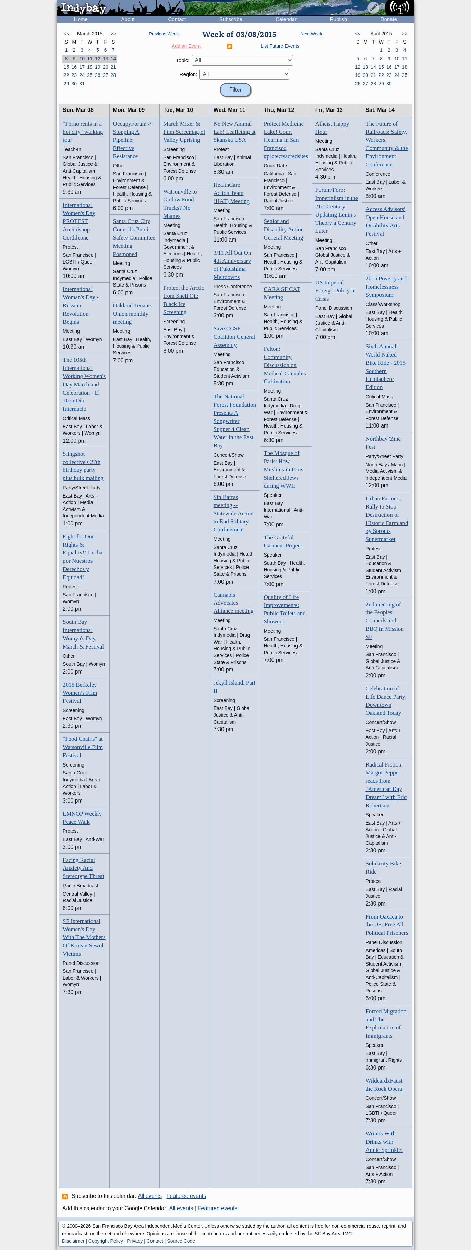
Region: (188, 74)
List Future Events (280, 46)
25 (90, 75)
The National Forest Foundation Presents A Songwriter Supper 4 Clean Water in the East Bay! (235, 421)
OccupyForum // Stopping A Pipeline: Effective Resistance (132, 140)
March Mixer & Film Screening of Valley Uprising (184, 131)
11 (90, 58)
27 (105, 75)
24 (82, 75)
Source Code (181, 1241)
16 (74, 67)
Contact (177, 19)
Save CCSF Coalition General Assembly (234, 336)
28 (113, 75)
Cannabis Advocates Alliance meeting (234, 603)
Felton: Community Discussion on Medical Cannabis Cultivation (285, 365)
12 (97, 58)
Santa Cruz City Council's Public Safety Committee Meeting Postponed (134, 237)
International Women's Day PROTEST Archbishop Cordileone (79, 221)
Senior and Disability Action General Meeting (284, 229)
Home (81, 19)
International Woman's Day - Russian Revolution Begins (81, 305)
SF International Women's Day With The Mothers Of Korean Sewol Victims (84, 937)
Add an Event (186, 46)
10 (82, 58)
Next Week (311, 33)
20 (105, 67)
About (128, 19)
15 (66, 67)
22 (66, 75)
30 (74, 83)
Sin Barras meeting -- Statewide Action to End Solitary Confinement (234, 513)
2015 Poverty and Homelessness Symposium (386, 286)
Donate (389, 19)
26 (97, 75)
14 (113, 58)
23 (74, 75)
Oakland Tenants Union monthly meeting (132, 313)
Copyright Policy (105, 1241)
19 (97, 67)
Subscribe (230, 19)
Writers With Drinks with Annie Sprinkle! (384, 1141)
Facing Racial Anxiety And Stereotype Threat (83, 868)
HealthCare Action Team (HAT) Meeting (232, 193)
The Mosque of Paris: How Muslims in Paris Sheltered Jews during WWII (283, 469)
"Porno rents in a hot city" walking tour (83, 131)
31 (82, 83)
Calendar (286, 19)
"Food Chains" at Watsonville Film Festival (83, 747)
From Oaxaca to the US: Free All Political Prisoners (386, 924)
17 (82, 67)
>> (113, 33)
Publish (338, 19)
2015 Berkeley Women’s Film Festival (80, 692)
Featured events (186, 1196)
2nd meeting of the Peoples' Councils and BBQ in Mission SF (384, 620)
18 (90, 67)
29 (66, 83)
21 (113, 67)
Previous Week (164, 33)
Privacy (135, 1241)
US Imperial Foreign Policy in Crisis (335, 290)
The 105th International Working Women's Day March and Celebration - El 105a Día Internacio (84, 384)
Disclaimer (73, 1241)
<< (66, 33)
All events (150, 1196)
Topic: (182, 60)
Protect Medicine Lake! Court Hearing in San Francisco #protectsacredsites (286, 140)
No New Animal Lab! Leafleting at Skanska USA (235, 131)
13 (105, 58)
